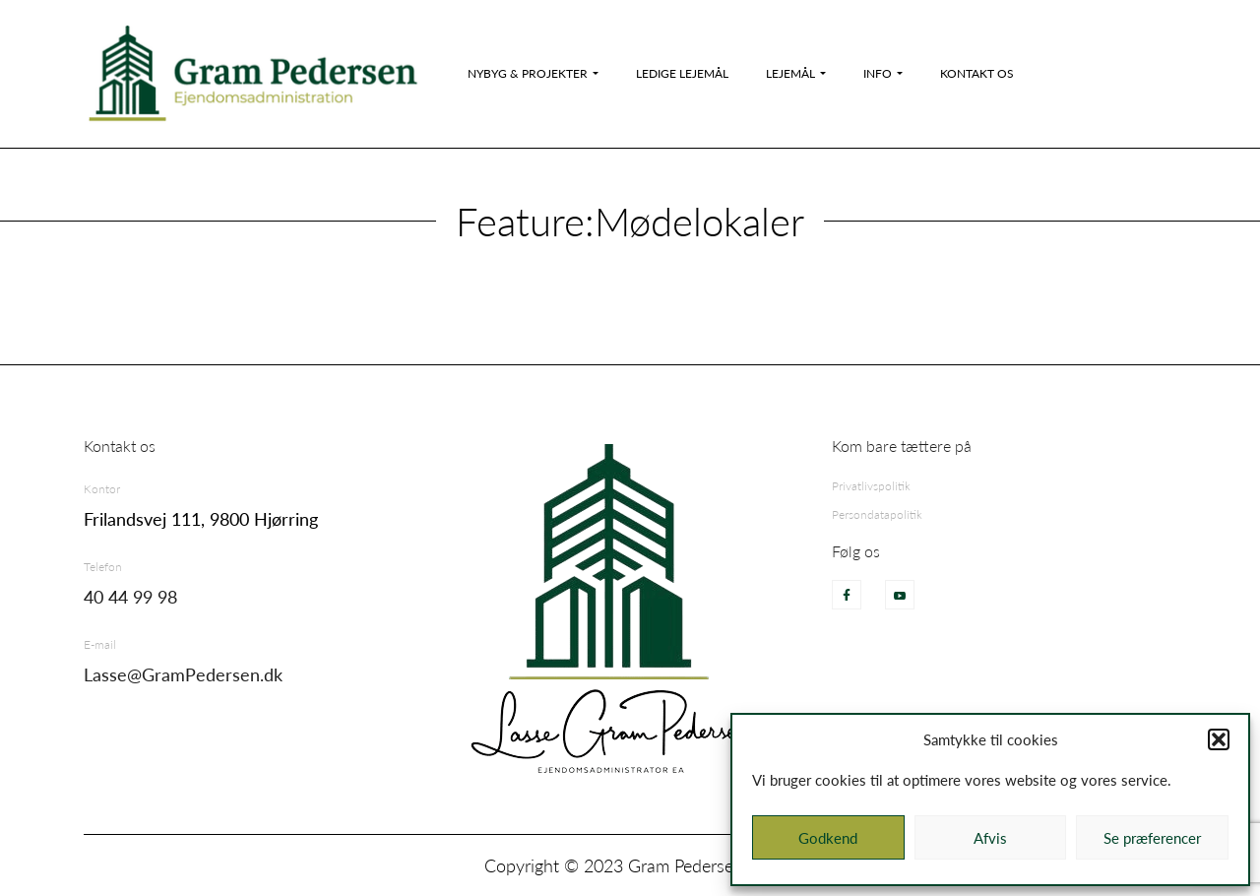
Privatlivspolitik (871, 486)
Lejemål (790, 73)
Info (877, 73)
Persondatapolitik (877, 514)
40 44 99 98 (130, 597)
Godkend (827, 838)
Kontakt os (977, 73)
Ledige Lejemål (682, 73)
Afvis (990, 838)
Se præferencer (1152, 838)
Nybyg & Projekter (528, 73)
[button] (1218, 739)
